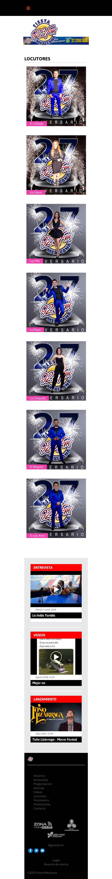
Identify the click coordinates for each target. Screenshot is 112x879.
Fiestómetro (41, 800)
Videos (38, 792)
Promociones (42, 804)
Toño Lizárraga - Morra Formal (54, 739)
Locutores (40, 796)
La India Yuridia (43, 615)
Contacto (39, 808)
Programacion (43, 784)
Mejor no (38, 683)
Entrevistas (41, 779)
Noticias (39, 788)
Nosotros (39, 775)
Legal (56, 860)
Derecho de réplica (56, 864)
